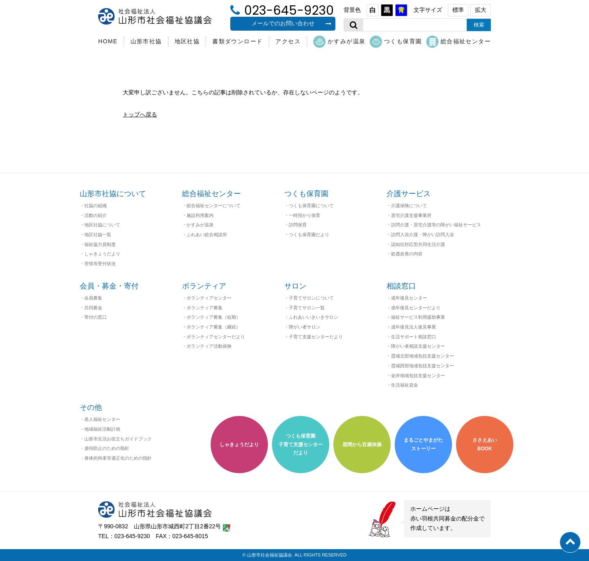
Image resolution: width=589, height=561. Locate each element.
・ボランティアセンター (207, 297)
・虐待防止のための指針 (104, 448)
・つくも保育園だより (306, 234)
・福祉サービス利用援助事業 (416, 317)
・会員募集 (91, 297)
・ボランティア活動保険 (207, 346)
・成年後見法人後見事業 (411, 326)
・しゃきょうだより (100, 253)
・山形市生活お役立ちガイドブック (116, 438)
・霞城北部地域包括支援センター (420, 355)
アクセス (288, 41)
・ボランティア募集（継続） (211, 326)
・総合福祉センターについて (211, 205)
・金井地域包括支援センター (416, 375)
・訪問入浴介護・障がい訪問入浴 (420, 234)
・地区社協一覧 (95, 234)
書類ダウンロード (237, 41)
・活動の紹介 (93, 215)
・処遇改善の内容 (405, 253)
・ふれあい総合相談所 (204, 234)
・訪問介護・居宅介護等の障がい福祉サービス (434, 224)
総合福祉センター (458, 42)
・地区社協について (100, 224)
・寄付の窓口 (93, 317)
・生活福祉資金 (402, 384)
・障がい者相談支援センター (416, 346)
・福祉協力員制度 (98, 244)
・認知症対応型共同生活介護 (416, 244)
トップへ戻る (140, 114)
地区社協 (187, 41)
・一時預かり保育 (302, 215)
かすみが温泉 (339, 42)
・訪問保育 (295, 224)
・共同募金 (91, 307)
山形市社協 (146, 41)
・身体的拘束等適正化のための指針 (116, 458)
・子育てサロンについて (309, 297)
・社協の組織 (93, 205)
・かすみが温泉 (198, 224)
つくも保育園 (396, 42)
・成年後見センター (407, 297)
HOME (108, 41)
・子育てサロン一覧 (304, 307)
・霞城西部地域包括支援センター (420, 365)
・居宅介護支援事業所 (409, 215)
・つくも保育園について (309, 205)
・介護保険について (407, 205)
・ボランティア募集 (202, 307)
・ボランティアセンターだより (213, 336)
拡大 (480, 10)
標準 (458, 10)
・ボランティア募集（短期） (211, 317)
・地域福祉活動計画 (100, 429)
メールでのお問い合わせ (292, 23)
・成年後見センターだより (414, 307)
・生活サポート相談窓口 (411, 336)
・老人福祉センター (100, 419)
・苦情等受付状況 (98, 263)
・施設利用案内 (198, 215)
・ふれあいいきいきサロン (311, 317)
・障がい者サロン (302, 326)
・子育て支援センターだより (313, 336)
